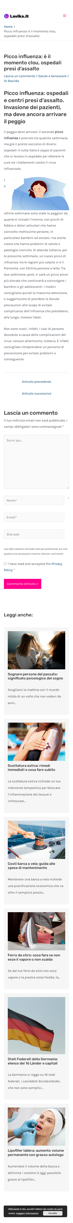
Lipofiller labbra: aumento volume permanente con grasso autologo (36, 1152)
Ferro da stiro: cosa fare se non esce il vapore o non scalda (34, 957)
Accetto (52, 1213)
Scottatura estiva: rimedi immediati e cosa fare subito (31, 768)
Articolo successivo (36, 393)
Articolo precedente (36, 382)
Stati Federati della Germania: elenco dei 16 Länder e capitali (33, 1061)
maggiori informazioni (27, 1213)
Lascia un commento (19, 76)
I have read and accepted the (33, 567)
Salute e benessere (52, 76)
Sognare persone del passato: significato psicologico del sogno (35, 676)
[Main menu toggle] (64, 15)
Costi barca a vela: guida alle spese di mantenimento (31, 866)
